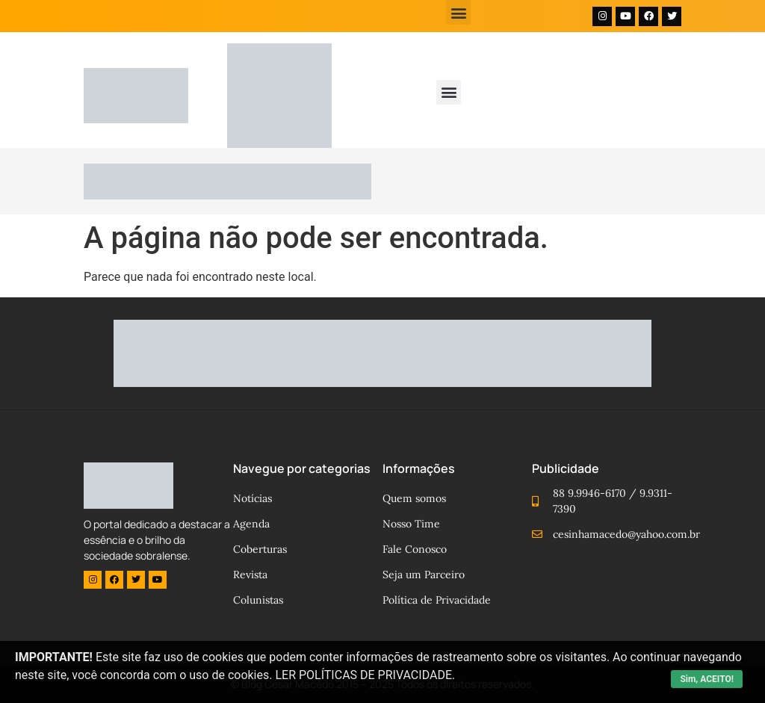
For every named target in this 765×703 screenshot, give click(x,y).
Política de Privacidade (436, 600)
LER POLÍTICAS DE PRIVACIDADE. (365, 675)
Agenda (251, 523)
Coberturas (260, 549)
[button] (458, 12)
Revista (250, 574)
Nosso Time (411, 523)
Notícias (252, 498)
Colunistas (258, 600)
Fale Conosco (414, 549)
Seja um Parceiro (423, 574)
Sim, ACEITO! (707, 679)
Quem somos (414, 498)
